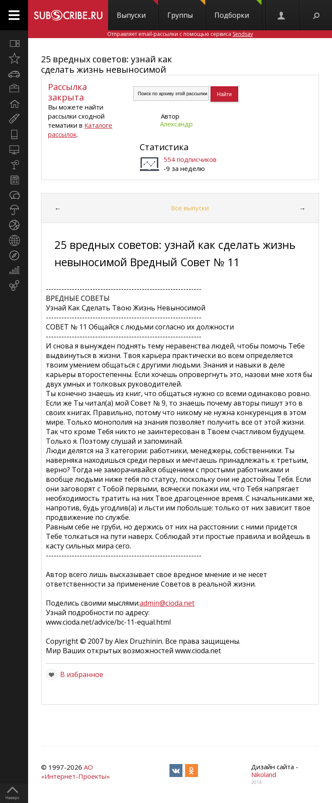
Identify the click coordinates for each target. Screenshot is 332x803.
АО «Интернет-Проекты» (75, 771)
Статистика (164, 147)
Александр (176, 123)
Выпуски (137, 10)
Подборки (238, 10)
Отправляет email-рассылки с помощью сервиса (180, 34)
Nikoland (263, 774)
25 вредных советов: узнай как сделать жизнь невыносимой (106, 64)
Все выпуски (190, 207)
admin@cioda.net (167, 603)
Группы (186, 10)
